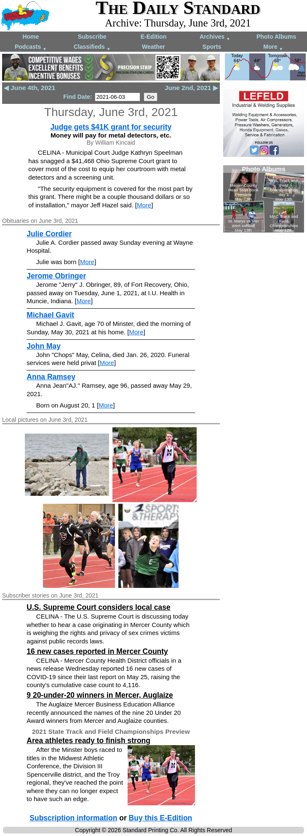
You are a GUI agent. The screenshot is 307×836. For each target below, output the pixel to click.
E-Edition (153, 36)
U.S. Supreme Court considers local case (98, 607)
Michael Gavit (50, 315)
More (273, 47)
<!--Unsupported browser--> (263, 199)
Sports (212, 46)
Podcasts (31, 47)
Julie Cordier (49, 234)
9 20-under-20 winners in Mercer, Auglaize (100, 695)
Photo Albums (276, 36)
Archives (215, 37)
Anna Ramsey (51, 377)
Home (30, 36)
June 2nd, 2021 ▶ (191, 87)
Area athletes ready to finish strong (88, 740)
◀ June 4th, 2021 (29, 87)
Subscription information (73, 818)
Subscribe (92, 36)
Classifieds (92, 47)
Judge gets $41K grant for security (110, 127)
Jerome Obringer (56, 276)
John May (44, 346)
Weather (153, 46)
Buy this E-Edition (160, 818)
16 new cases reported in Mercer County (97, 651)
